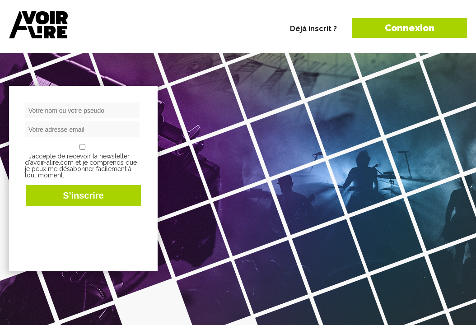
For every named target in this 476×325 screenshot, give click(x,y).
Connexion (409, 28)
